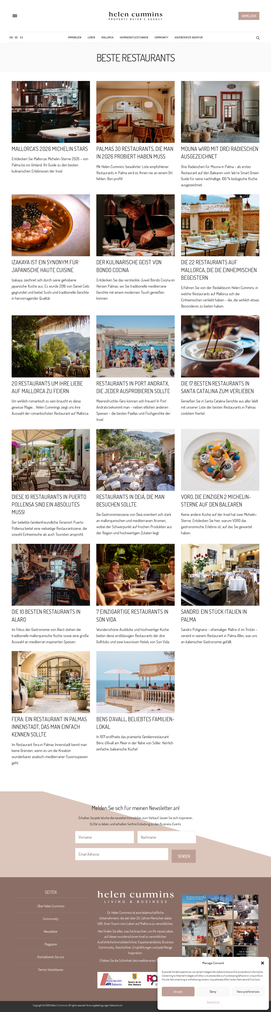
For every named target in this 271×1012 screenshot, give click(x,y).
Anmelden (249, 16)
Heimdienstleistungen (134, 37)
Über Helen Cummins (50, 906)
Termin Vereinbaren (50, 969)
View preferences (248, 992)
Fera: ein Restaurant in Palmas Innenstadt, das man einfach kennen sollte (49, 726)
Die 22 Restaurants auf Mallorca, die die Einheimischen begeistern (219, 270)
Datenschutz (213, 1002)
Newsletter (51, 931)
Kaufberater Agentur (189, 37)
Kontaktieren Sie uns (50, 957)
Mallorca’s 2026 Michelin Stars (50, 148)
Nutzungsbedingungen (97, 1005)
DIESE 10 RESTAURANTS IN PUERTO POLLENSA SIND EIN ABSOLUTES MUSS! (49, 504)
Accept (178, 992)
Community (161, 37)
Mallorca (107, 37)
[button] (262, 963)
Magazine (51, 944)
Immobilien (74, 37)
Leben (91, 37)
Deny (213, 992)
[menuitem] (11, 37)
